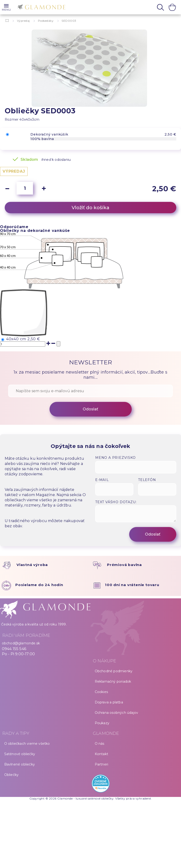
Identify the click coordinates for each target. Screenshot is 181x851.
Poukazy (102, 723)
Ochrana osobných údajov (116, 713)
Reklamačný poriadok (113, 681)
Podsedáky (46, 20)
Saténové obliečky (19, 754)
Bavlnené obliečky (19, 764)
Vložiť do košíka (90, 207)
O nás (99, 743)
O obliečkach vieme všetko (27, 743)
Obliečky (11, 775)
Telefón (147, 479)
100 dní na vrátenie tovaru (132, 585)
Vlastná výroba (32, 564)
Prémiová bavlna (124, 564)
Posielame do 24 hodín (39, 585)
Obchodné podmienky (114, 671)
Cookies (101, 692)
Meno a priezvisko (115, 457)
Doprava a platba (109, 702)
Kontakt (101, 754)
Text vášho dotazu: (115, 502)
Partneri (101, 764)
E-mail (102, 479)
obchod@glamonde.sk (21, 643)
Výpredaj (23, 20)
